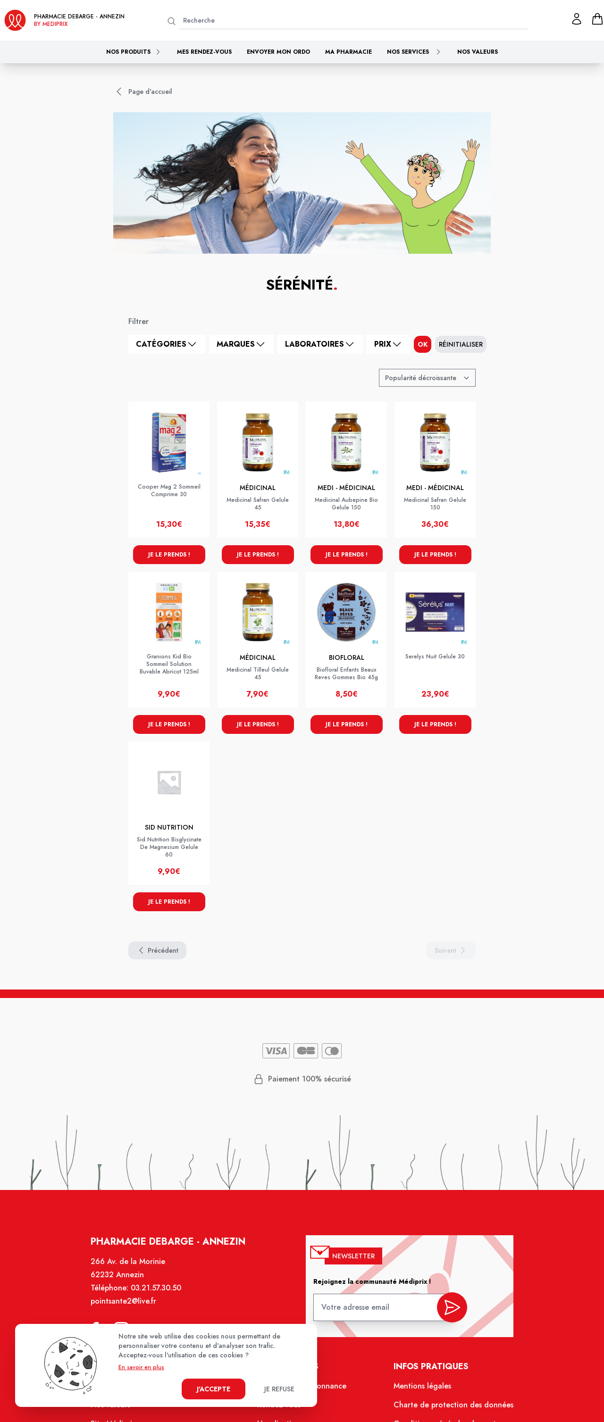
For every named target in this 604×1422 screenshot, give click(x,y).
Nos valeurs (477, 52)
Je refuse (279, 1389)
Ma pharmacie (348, 52)
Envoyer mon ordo (278, 52)
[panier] (597, 18)
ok (423, 344)
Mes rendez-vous (204, 52)
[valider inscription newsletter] (452, 1307)
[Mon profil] (576, 18)
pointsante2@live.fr (123, 1301)
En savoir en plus (141, 1367)
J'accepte (213, 1389)
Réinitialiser (461, 344)
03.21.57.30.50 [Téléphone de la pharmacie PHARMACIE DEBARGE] (156, 1287)
